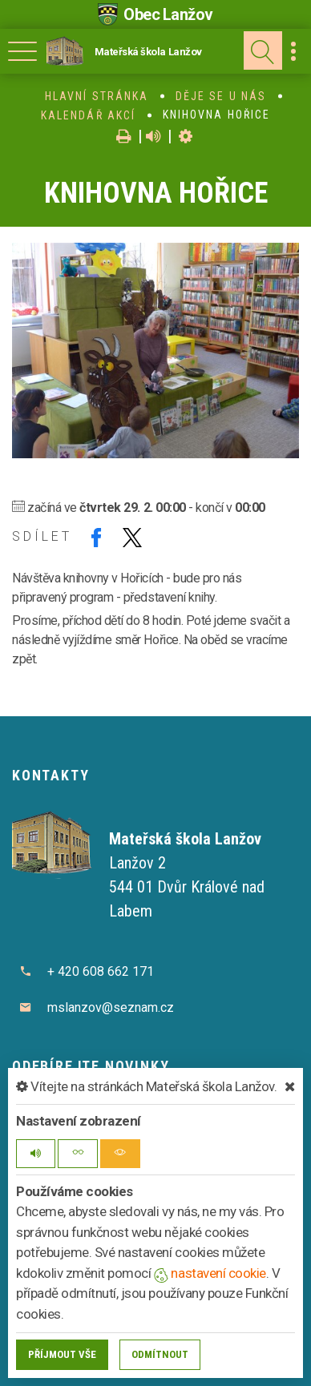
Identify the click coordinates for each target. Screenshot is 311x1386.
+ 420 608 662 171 (100, 971)
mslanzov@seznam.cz (110, 1007)
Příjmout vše (62, 1354)
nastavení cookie (210, 1273)
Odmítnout (159, 1354)
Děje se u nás (221, 96)
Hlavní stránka (96, 96)
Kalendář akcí (88, 115)
